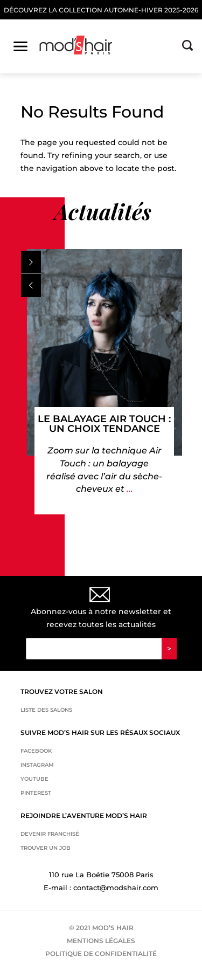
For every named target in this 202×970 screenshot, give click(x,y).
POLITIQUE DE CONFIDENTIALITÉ (101, 954)
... (128, 489)
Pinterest (35, 792)
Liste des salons (46, 709)
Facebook (36, 750)
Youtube (34, 778)
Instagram (37, 764)
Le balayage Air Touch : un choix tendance (104, 424)
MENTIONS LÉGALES (101, 941)
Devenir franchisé (49, 833)
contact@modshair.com (115, 888)
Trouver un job (45, 847)
